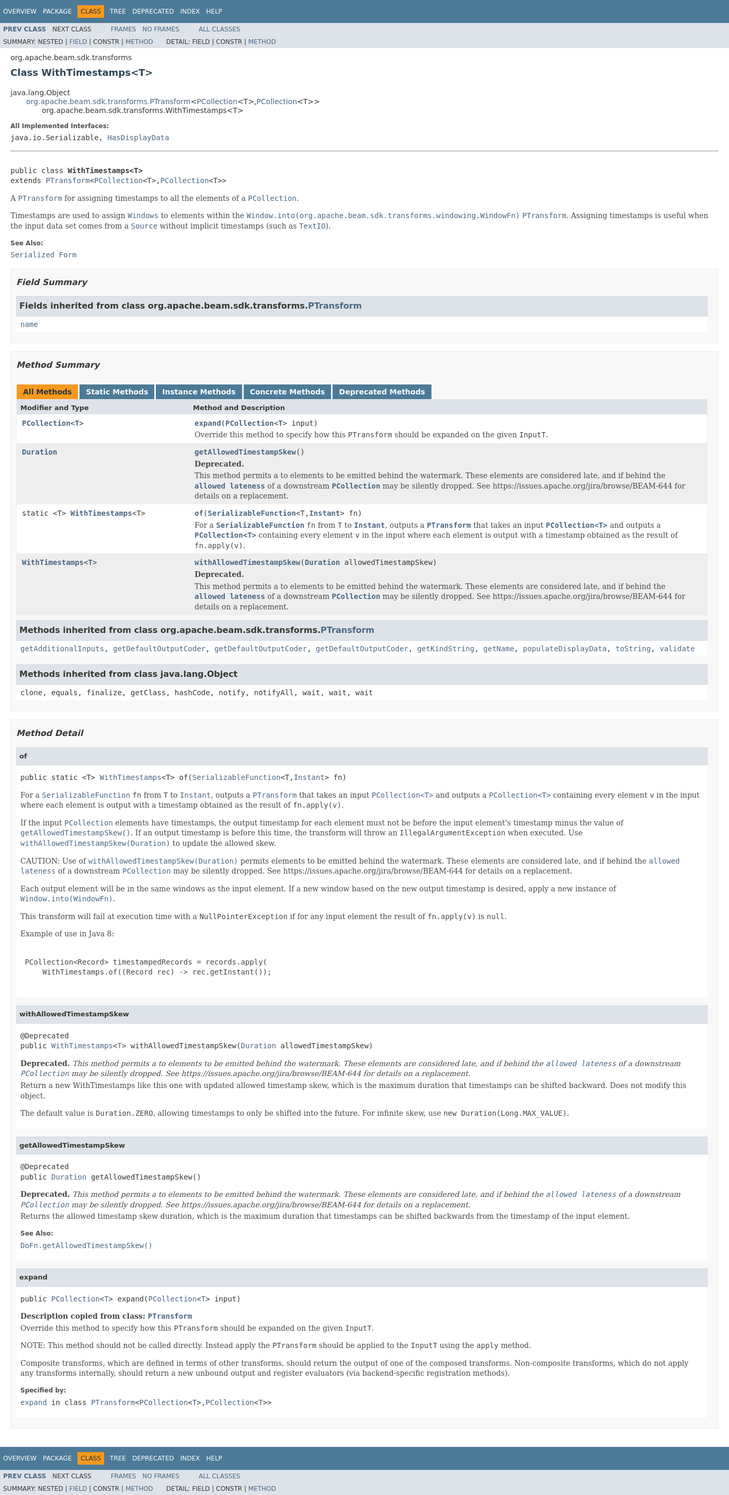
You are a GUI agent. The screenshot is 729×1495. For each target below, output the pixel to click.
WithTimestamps (101, 513)
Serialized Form (43, 255)
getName (498, 648)
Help (214, 11)
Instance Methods (198, 392)
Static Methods (117, 392)
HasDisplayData (138, 137)
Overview (20, 11)
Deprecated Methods (382, 392)
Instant (324, 513)
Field (78, 42)
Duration (39, 452)
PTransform (67, 180)
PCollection (217, 101)
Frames (123, 29)
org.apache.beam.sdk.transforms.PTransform (108, 101)
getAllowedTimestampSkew (245, 452)
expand (208, 423)
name (29, 324)
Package (57, 11)
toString (633, 648)
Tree (118, 11)
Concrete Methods (287, 392)
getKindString (446, 648)
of (199, 513)
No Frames (160, 29)
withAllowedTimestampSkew (247, 562)
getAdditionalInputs (62, 648)
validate (676, 648)
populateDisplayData (565, 648)
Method (139, 42)
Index (190, 11)
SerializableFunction (252, 513)
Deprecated (153, 11)
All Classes (219, 29)
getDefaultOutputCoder (159, 648)
